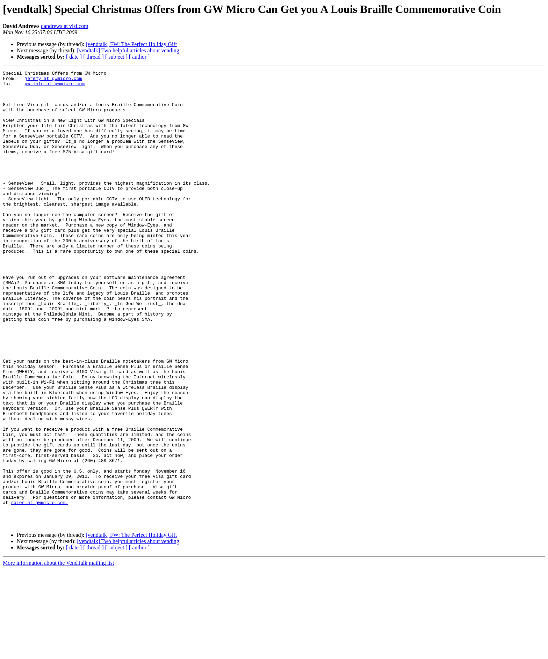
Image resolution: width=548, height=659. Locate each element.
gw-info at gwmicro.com (54, 86)
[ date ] (74, 57)
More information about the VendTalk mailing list (58, 653)
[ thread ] (93, 57)
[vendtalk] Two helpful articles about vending (128, 50)
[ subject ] (116, 57)
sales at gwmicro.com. (39, 589)
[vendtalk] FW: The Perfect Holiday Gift (131, 44)
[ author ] (139, 57)
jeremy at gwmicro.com (53, 80)
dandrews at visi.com (64, 26)
